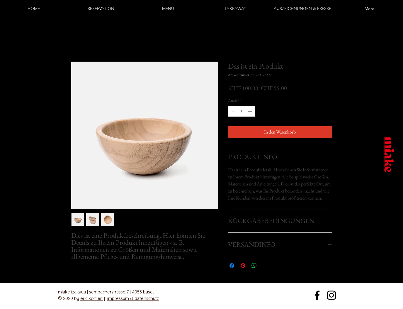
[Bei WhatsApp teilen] (254, 265)
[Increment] (250, 111)
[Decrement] (232, 111)
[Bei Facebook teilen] (231, 265)
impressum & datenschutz (133, 298)
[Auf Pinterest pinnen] (242, 265)
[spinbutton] (241, 111)
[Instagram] (8, 162)
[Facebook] (8, 147)
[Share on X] (265, 265)
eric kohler (91, 298)
